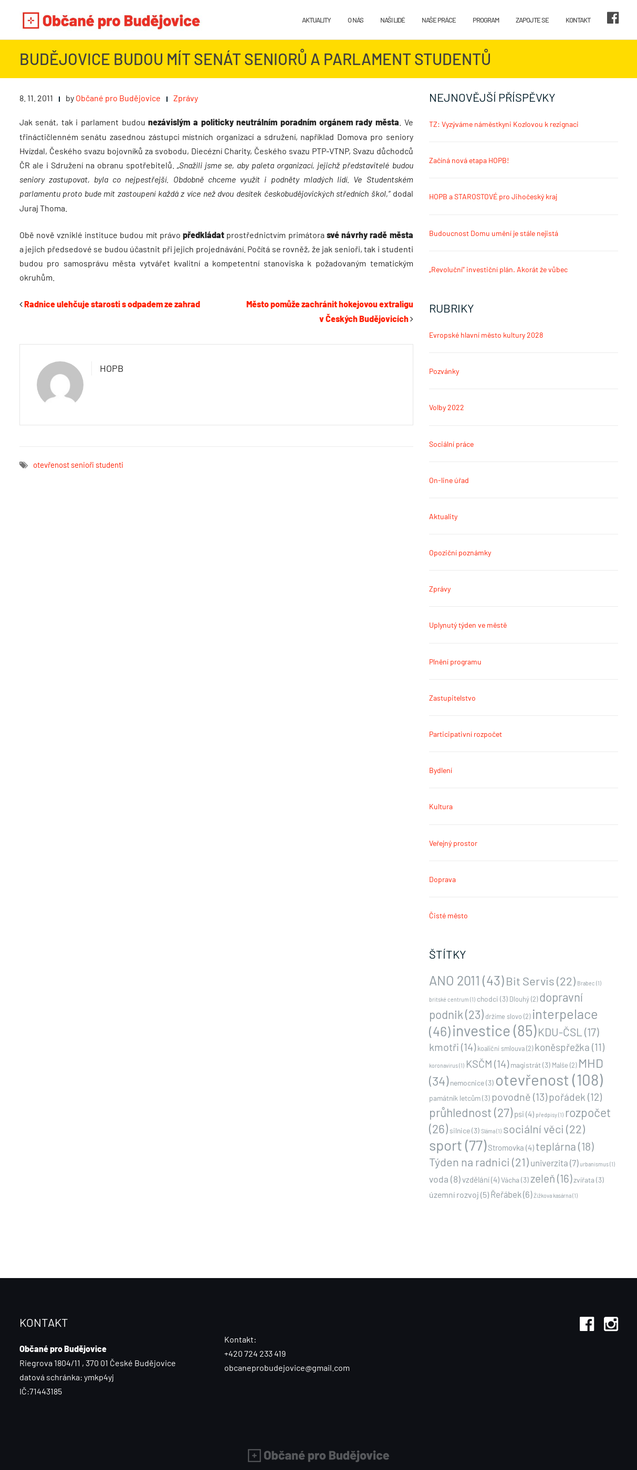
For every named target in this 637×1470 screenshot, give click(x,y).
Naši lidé (392, 20)
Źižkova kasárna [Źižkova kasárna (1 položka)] (556, 1195)
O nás (355, 20)
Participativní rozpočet (465, 733)
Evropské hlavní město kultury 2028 (486, 334)
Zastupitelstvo (452, 697)
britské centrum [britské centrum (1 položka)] (452, 999)
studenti (109, 464)
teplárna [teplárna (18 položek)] (565, 1146)
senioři (82, 464)
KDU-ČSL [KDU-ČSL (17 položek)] (568, 1031)
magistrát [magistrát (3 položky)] (530, 1064)
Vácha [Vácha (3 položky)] (515, 1179)
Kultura (441, 806)
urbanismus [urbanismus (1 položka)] (597, 1164)
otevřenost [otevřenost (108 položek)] (549, 1079)
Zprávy (185, 98)
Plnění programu (455, 661)
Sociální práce (451, 443)
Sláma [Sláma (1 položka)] (491, 1131)
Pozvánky (444, 371)
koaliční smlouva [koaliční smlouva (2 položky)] (505, 1048)
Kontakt (578, 20)
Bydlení (440, 770)
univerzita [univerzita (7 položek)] (554, 1162)
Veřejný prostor (453, 843)
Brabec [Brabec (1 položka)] (589, 983)
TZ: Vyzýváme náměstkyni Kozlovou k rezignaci (504, 124)
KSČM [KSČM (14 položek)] (487, 1063)
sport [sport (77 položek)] (457, 1145)
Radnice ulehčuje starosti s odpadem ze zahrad (112, 304)
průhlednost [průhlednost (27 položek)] (471, 1112)
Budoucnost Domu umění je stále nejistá (493, 233)
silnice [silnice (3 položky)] (464, 1130)
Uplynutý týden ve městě (468, 624)
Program (486, 20)
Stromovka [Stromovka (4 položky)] (511, 1147)
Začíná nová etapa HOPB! (469, 160)
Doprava (442, 879)
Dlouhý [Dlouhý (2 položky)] (523, 999)
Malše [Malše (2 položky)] (564, 1065)
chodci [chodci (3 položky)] (492, 998)
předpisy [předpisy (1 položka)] (549, 1114)
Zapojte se (532, 20)
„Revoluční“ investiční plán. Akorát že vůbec (498, 269)
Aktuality (316, 20)
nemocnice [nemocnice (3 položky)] (472, 1082)
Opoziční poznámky (460, 552)
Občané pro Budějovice (118, 98)
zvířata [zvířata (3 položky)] (588, 1179)
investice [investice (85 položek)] (494, 1030)
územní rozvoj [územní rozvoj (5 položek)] (459, 1194)
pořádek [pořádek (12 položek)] (575, 1097)
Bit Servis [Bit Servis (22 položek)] (541, 981)
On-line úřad (449, 480)
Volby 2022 (446, 407)
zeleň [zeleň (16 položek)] (551, 1178)
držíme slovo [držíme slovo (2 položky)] (507, 1016)
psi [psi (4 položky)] (524, 1114)
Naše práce (439, 20)
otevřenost (51, 464)
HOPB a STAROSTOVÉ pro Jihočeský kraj (493, 196)
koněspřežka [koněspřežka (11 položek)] (569, 1047)
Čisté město (448, 915)
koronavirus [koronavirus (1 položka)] (446, 1065)
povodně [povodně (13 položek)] (519, 1096)
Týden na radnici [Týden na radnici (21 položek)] (479, 1161)
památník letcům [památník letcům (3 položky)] (459, 1097)
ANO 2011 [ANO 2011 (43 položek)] (466, 980)
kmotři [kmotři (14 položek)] (452, 1046)
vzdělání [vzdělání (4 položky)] (480, 1179)
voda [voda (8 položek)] (445, 1179)
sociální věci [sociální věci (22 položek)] (544, 1128)
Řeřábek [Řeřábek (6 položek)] (511, 1194)
